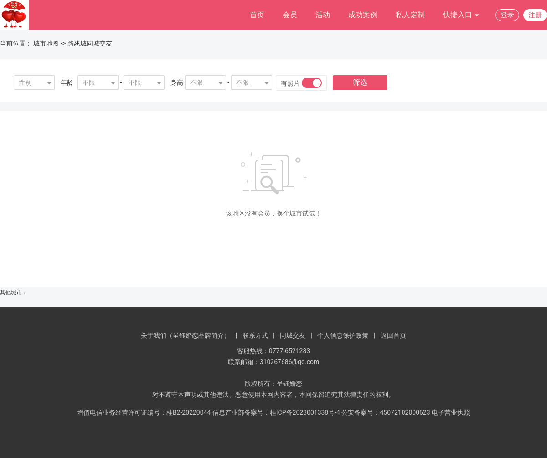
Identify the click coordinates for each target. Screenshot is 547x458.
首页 (257, 14)
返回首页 (393, 335)
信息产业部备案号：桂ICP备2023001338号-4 (276, 412)
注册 (535, 15)
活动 (322, 14)
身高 (176, 82)
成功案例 (362, 14)
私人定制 (410, 14)
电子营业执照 (451, 412)
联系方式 (255, 335)
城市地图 (46, 43)
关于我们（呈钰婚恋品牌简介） (185, 335)
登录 (507, 15)
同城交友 (292, 335)
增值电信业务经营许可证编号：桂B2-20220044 (144, 412)
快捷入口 (461, 15)
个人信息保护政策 (342, 335)
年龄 (67, 82)
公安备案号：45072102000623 (385, 412)
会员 (290, 14)
